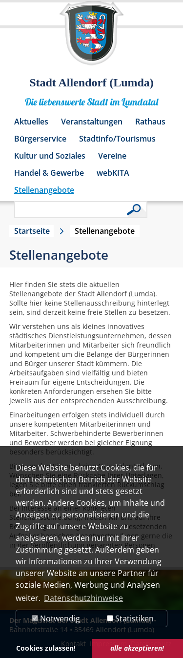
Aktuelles (31, 121)
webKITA (113, 172)
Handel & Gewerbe (49, 172)
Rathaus (150, 121)
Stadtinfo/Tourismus (117, 138)
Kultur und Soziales (49, 155)
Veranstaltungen (91, 121)
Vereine (112, 155)
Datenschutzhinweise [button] (83, 598)
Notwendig (56, 618)
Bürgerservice (40, 138)
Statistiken (130, 618)
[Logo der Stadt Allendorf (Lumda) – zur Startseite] (91, 38)
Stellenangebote (44, 190)
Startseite (32, 231)
